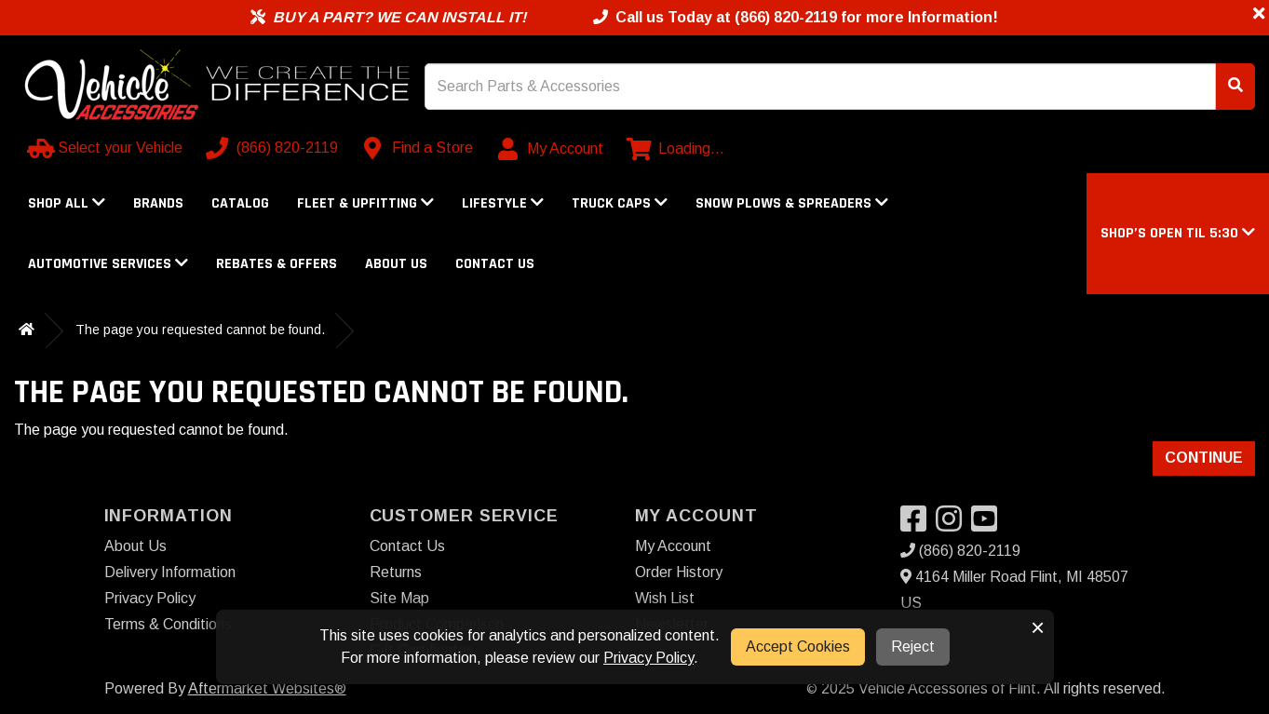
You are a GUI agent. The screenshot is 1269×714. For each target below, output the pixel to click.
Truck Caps (620, 203)
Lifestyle (503, 203)
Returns (396, 572)
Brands (158, 203)
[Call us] (274, 148)
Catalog (240, 203)
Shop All (66, 203)
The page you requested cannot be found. (200, 329)
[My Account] (551, 149)
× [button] (1038, 627)
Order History (678, 572)
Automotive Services (108, 264)
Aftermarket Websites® (267, 688)
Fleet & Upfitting (365, 203)
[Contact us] (419, 148)
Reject (913, 646)
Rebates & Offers (276, 264)
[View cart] (675, 149)
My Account (673, 546)
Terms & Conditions (168, 624)
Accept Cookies (798, 646)
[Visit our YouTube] (988, 524)
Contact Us (494, 264)
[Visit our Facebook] (918, 524)
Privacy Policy (150, 598)
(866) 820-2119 (960, 551)
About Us (396, 264)
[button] (1178, 233)
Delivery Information (170, 572)
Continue (1204, 457)
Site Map (399, 598)
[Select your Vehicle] (106, 148)
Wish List (665, 598)
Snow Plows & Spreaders (791, 203)
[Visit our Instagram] (953, 524)
